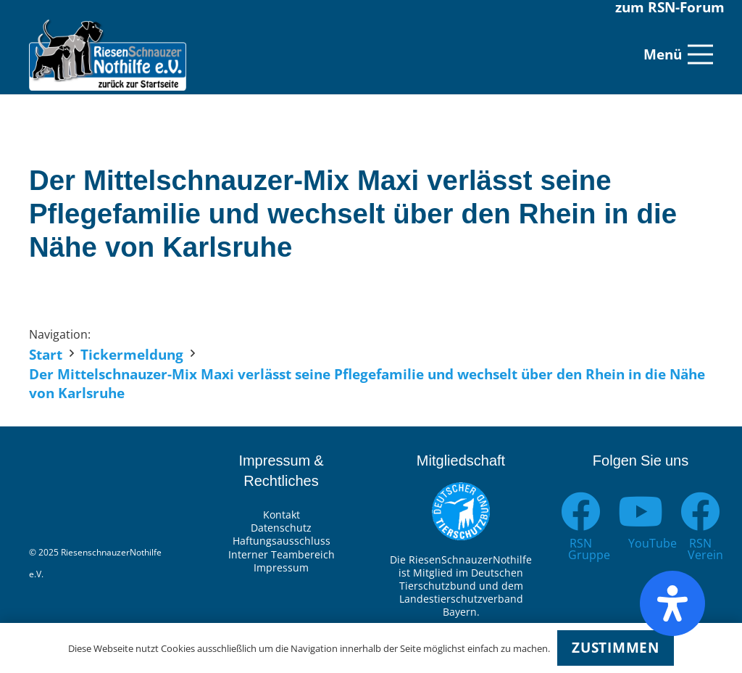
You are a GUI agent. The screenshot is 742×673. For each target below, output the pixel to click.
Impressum (281, 567)
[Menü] (678, 54)
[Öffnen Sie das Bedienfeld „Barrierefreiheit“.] (672, 603)
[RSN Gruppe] (580, 512)
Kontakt (281, 514)
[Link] (107, 54)
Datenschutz (281, 527)
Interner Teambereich (281, 554)
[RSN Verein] (700, 512)
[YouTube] (641, 512)
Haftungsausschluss (281, 541)
